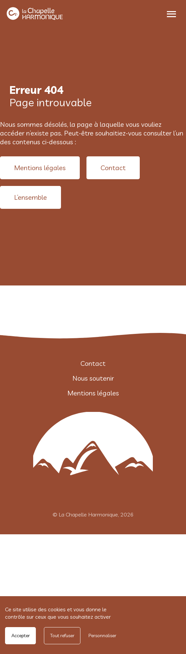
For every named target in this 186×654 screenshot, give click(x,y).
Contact (113, 167)
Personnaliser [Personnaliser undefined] (102, 635)
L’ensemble (30, 197)
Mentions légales (40, 167)
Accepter (20, 635)
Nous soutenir (93, 378)
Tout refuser (62, 635)
